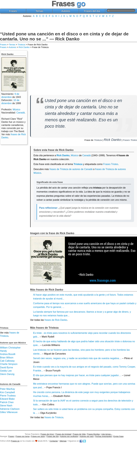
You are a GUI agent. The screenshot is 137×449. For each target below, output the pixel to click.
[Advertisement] (68, 24)
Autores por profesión (69, 436)
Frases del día (92, 10)
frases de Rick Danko (56, 320)
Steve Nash (6, 405)
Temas (39, 10)
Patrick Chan (7, 402)
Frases (13, 10)
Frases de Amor (47, 434)
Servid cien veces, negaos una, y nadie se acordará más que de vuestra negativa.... (77, 358)
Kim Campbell (7, 392)
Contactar (54, 441)
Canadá (86, 155)
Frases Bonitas (93, 434)
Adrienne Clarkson (10, 409)
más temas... (106, 434)
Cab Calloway (7, 361)
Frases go (15, 441)
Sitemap (63, 441)
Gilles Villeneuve (9, 412)
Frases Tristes (130, 140)
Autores (65, 10)
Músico (74, 155)
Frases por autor (38, 436)
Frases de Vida (79, 434)
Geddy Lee (6, 370)
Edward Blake (7, 399)
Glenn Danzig (7, 374)
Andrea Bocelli (7, 354)
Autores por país (87, 436)
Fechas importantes (103, 436)
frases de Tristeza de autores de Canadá (70, 169)
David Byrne (6, 367)
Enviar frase (118, 436)
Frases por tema (22, 436)
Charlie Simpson (8, 364)
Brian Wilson (6, 357)
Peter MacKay (7, 389)
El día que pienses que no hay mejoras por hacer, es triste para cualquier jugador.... (77, 375)
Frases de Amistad (63, 434)
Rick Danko (24, 47)
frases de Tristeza (54, 417)
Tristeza (21, 44)
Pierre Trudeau (8, 395)
